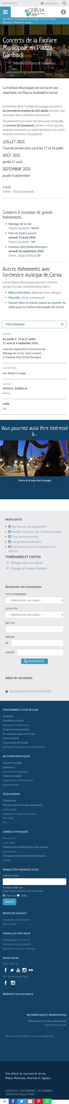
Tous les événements (23, 536)
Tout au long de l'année (15, 742)
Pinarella (14, 297)
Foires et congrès (12, 775)
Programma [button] (15, 324)
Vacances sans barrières (16, 729)
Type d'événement (16, 594)
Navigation (10, 3)
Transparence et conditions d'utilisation (24, 855)
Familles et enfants (13, 720)
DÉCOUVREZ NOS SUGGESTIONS (30, 691)
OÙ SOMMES (45, 1090)
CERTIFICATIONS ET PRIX (20, 1094)
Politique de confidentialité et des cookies (25, 847)
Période (10, 637)
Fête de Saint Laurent (22, 233)
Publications (9, 800)
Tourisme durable (12, 762)
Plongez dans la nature (27, 563)
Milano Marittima (19, 292)
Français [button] (51, 3)
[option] (34, 465)
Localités (11, 608)
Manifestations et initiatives (34, 63)
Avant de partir (11, 738)
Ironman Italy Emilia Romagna (27, 247)
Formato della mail (23, 889)
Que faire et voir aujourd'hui (27, 526)
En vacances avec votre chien (19, 733)
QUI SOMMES (27, 1090)
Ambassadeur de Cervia (16, 939)
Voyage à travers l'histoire (29, 568)
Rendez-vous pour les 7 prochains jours (36, 531)
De (6, 643)
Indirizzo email (10, 875)
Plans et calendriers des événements (23, 805)
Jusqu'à (9, 652)
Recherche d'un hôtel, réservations (47, 1021)
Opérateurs (9, 767)
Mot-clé (10, 623)
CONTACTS (11, 1090)
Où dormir (8, 716)
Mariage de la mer (20, 224)
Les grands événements (26, 541)
